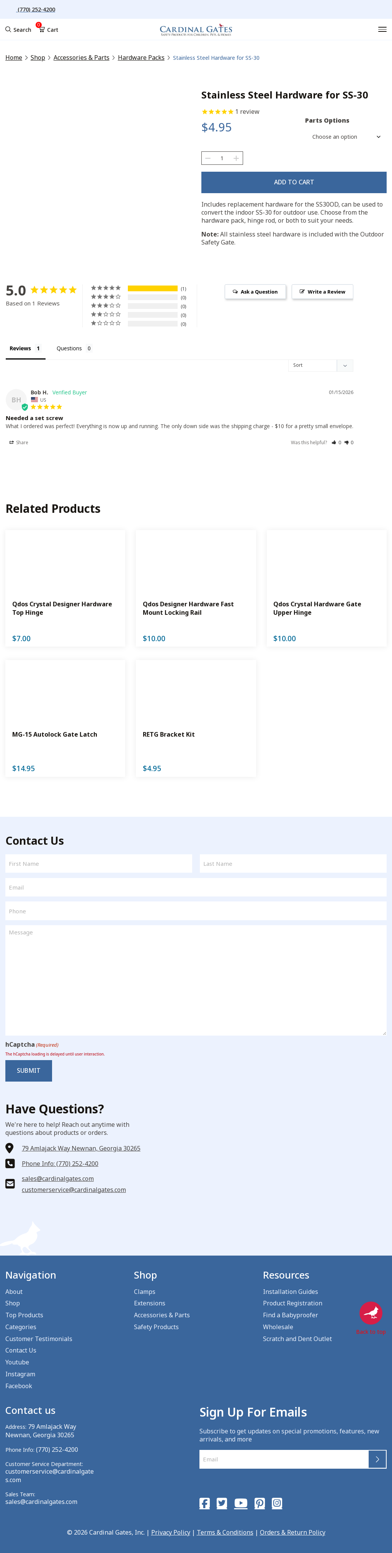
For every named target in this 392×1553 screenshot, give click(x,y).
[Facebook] (204, 1500)
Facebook (18, 1383)
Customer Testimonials (38, 1336)
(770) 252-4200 (55, 1447)
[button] (336, 441)
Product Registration (292, 1301)
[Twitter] (220, 1500)
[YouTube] (238, 1500)
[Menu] (383, 29)
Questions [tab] (69, 345)
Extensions (149, 1301)
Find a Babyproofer (290, 1313)
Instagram (20, 1372)
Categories (20, 1325)
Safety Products (156, 1325)
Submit (26, 1068)
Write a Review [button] (326, 289)
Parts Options (327, 121)
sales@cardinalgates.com (58, 1175)
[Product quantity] (222, 158)
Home (13, 57)
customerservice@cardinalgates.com (74, 1186)
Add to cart (294, 181)
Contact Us (20, 1348)
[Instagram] (271, 1500)
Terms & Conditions (225, 1528)
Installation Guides (290, 1289)
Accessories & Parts (75, 57)
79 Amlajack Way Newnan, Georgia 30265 (81, 1144)
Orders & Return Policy (292, 1528)
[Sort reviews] (320, 363)
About (14, 1289)
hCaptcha (32, 1043)
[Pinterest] (255, 1500)
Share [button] (19, 441)
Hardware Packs (129, 57)
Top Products (24, 1313)
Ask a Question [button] (259, 289)
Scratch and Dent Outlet (297, 1336)
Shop (35, 57)
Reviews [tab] (20, 345)
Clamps (144, 1289)
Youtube (17, 1360)
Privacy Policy (170, 1528)
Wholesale (278, 1325)
